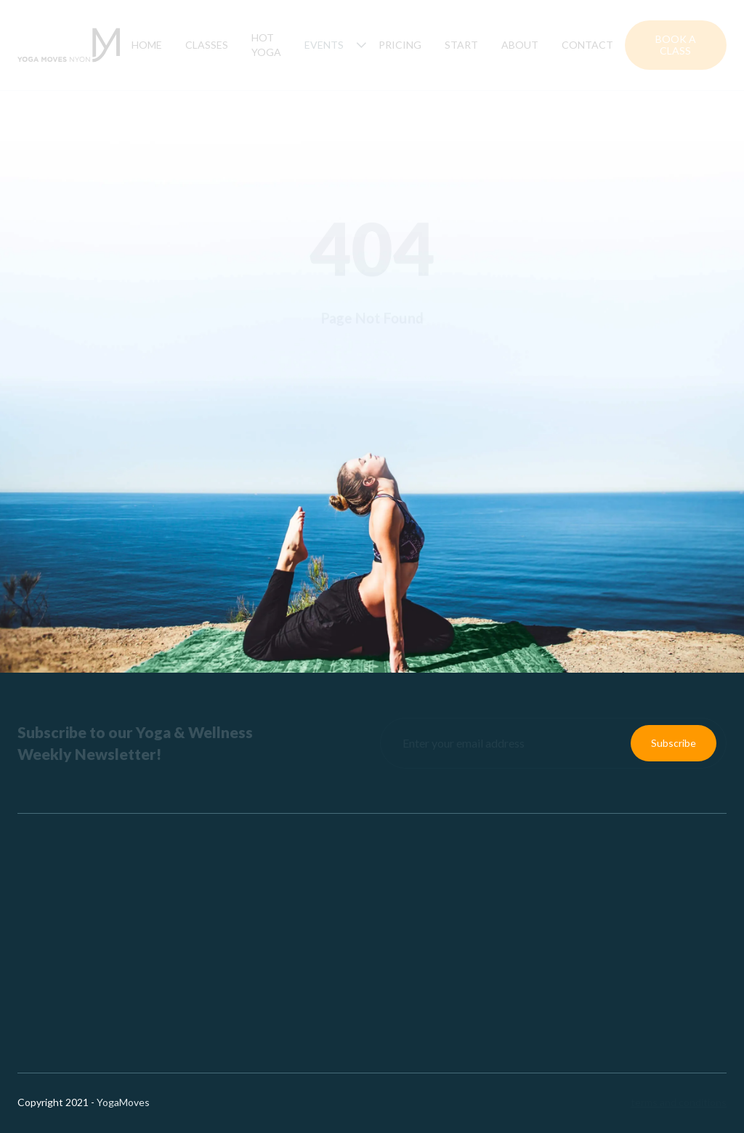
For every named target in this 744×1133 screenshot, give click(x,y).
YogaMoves (123, 1102)
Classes (206, 45)
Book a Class (675, 45)
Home (147, 45)
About (519, 45)
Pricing (400, 45)
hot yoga (266, 44)
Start (461, 45)
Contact (587, 45)
